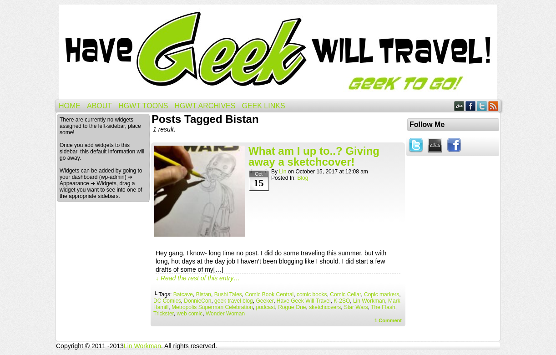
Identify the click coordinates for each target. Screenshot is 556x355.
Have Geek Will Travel (278, 52)
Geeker (264, 301)
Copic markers (381, 294)
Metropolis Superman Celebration (212, 307)
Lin (282, 171)
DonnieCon (197, 301)
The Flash (383, 307)
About (99, 106)
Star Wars (356, 307)
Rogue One (292, 307)
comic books (312, 294)
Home (70, 106)
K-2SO (342, 301)
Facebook (470, 106)
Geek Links (263, 106)
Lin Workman (369, 301)
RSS (493, 106)
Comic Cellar (345, 294)
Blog (302, 178)
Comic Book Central (269, 294)
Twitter (482, 106)
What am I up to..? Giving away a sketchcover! (313, 156)
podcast (265, 307)
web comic (190, 313)
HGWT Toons (143, 106)
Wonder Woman (225, 313)
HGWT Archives (204, 106)
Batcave (183, 294)
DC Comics (167, 301)
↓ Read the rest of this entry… (198, 278)
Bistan (203, 294)
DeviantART (459, 106)
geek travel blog (233, 301)
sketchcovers (325, 307)
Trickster (163, 313)
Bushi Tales (228, 294)
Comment (388, 320)
